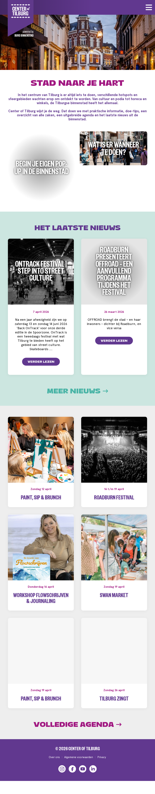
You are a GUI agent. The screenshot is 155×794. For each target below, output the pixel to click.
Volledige (77, 724)
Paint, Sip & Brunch (41, 498)
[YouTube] (82, 768)
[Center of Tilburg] (21, 18)
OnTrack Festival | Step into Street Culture (41, 272)
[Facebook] (72, 768)
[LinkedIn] (93, 768)
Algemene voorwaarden (78, 757)
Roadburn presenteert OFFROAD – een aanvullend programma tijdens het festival (114, 272)
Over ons (54, 757)
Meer (77, 391)
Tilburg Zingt (114, 699)
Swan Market (114, 596)
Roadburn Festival (114, 498)
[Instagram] (62, 768)
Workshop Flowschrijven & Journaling (40, 599)
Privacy (101, 757)
